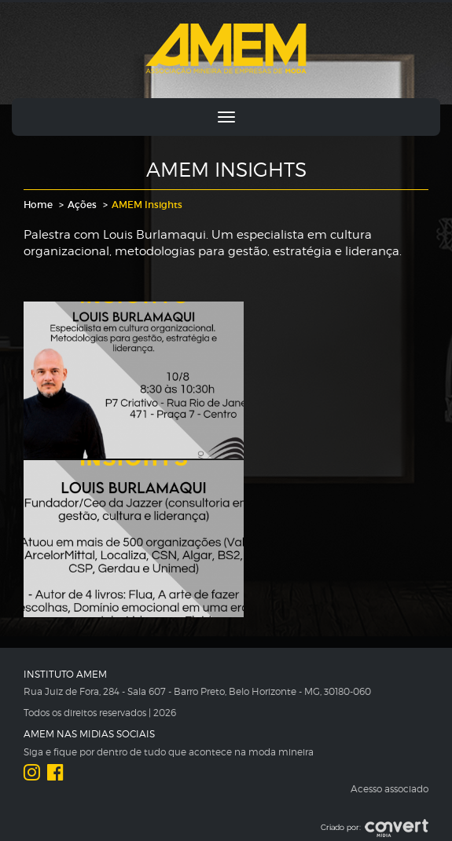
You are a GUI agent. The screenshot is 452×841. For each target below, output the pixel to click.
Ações (82, 204)
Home (38, 204)
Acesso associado (389, 789)
